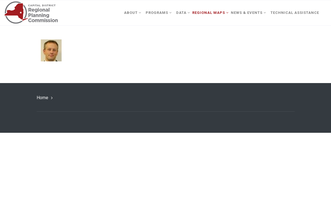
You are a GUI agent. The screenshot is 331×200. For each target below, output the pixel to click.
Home (42, 97)
